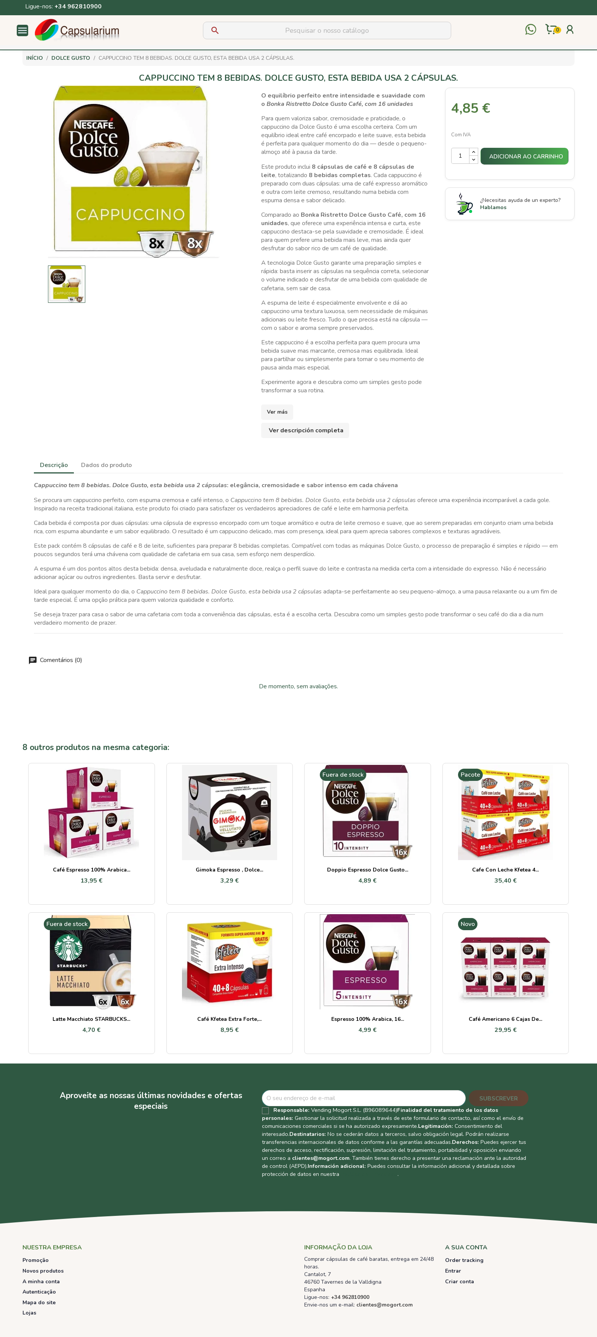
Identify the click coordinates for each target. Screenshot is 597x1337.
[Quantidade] (460, 156)
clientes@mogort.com (321, 1158)
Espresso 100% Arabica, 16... (367, 1019)
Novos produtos (43, 1271)
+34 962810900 (78, 6)
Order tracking (464, 1260)
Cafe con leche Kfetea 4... (505, 869)
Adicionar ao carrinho (526, 156)
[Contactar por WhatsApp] (530, 30)
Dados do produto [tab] (106, 465)
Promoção (35, 1260)
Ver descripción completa (306, 430)
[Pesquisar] (327, 30)
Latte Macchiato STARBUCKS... (91, 1019)
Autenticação (39, 1291)
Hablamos (493, 207)
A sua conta (466, 1247)
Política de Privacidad (369, 1174)
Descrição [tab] (54, 465)
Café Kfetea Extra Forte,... (229, 1019)
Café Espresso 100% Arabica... (91, 869)
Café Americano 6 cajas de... (505, 1019)
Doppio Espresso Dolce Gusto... (367, 869)
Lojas (29, 1312)
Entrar (453, 1271)
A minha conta (41, 1281)
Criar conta (459, 1281)
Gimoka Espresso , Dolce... (229, 869)
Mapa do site (39, 1302)
